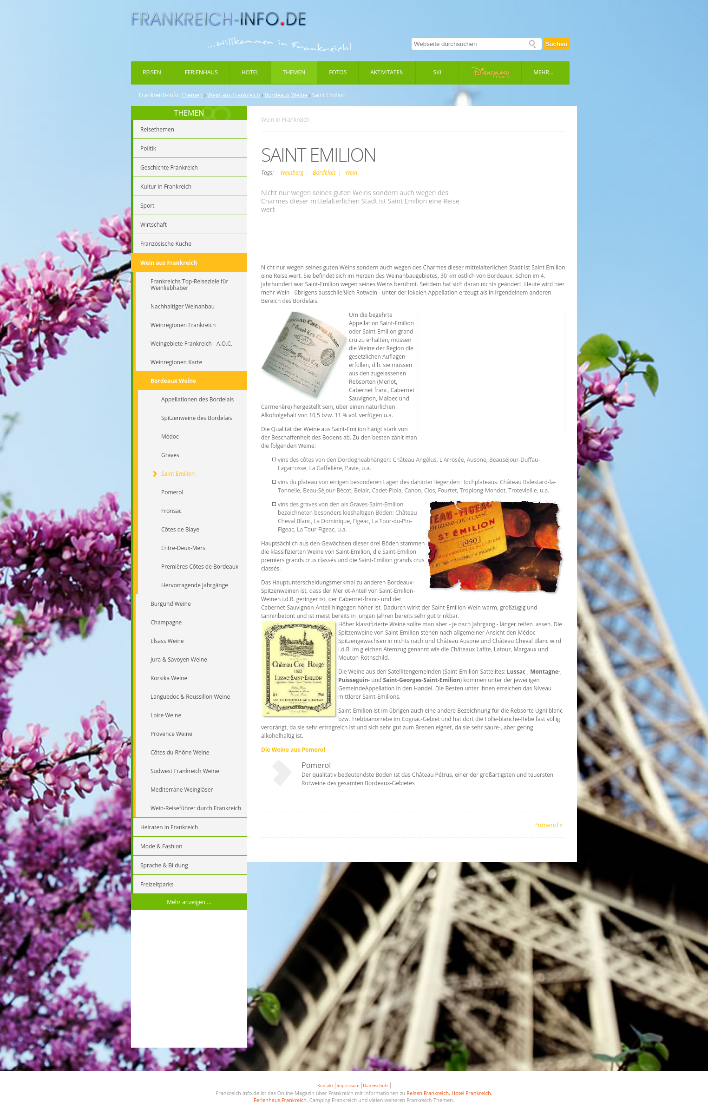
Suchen (556, 43)
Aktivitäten (387, 72)
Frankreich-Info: (159, 95)
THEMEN (189, 113)
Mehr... (543, 72)
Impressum (348, 1085)
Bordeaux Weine (285, 95)
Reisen (152, 72)
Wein (351, 173)
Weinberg (292, 173)
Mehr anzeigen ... (189, 902)
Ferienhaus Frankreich (280, 1099)
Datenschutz (375, 1085)
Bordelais (325, 173)
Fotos (338, 72)
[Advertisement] (189, 980)
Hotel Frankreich (471, 1092)
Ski (437, 72)
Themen (294, 72)
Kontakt (325, 1085)
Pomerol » (548, 824)
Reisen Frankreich (427, 1092)
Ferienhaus (201, 72)
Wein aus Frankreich (233, 95)
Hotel (250, 72)
